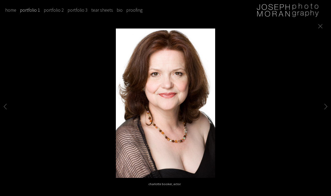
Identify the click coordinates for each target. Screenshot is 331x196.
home (10, 10)
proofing (134, 10)
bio (120, 10)
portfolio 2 (54, 10)
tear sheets (102, 10)
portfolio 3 (77, 10)
